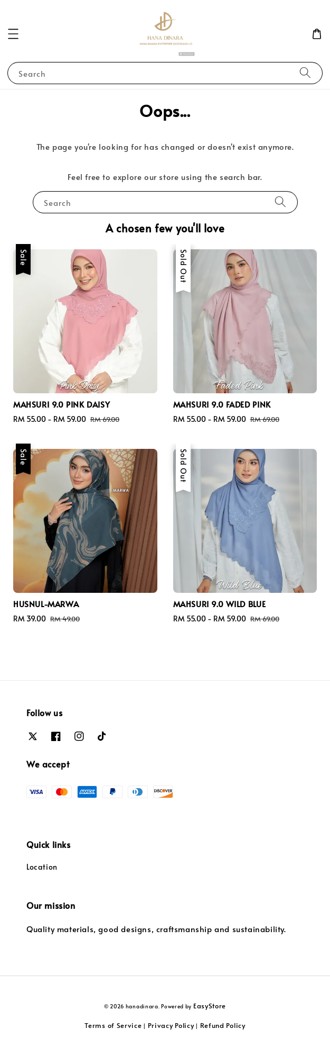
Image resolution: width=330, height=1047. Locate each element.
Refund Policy (223, 1025)
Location (42, 867)
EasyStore (209, 1005)
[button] (13, 34)
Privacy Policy (171, 1025)
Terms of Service (113, 1025)
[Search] (305, 72)
